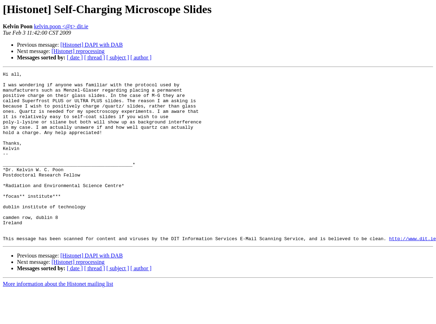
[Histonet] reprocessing (78, 51)
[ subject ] (117, 57)
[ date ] (75, 57)
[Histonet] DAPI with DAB (91, 45)
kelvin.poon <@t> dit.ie (61, 26)
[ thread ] (94, 57)
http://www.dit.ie (412, 272)
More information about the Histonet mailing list (58, 318)
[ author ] (141, 57)
